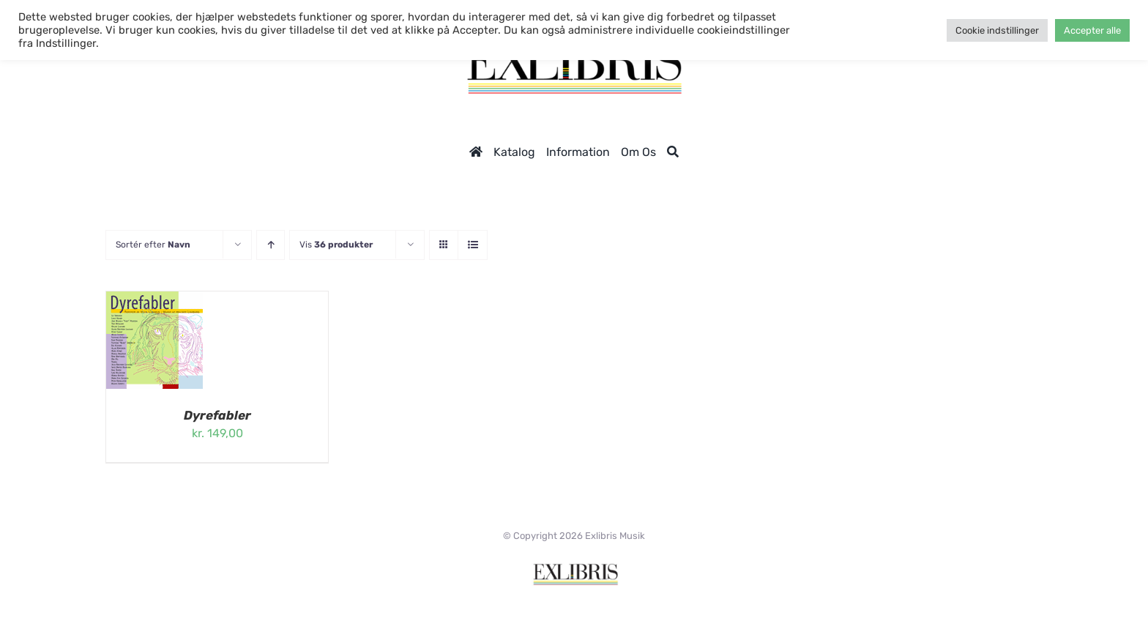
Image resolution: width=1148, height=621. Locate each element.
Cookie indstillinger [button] (997, 30)
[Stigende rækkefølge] (270, 245)
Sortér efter (153, 244)
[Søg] (673, 152)
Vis (336, 244)
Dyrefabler (217, 415)
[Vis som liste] (472, 245)
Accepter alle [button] (1092, 30)
